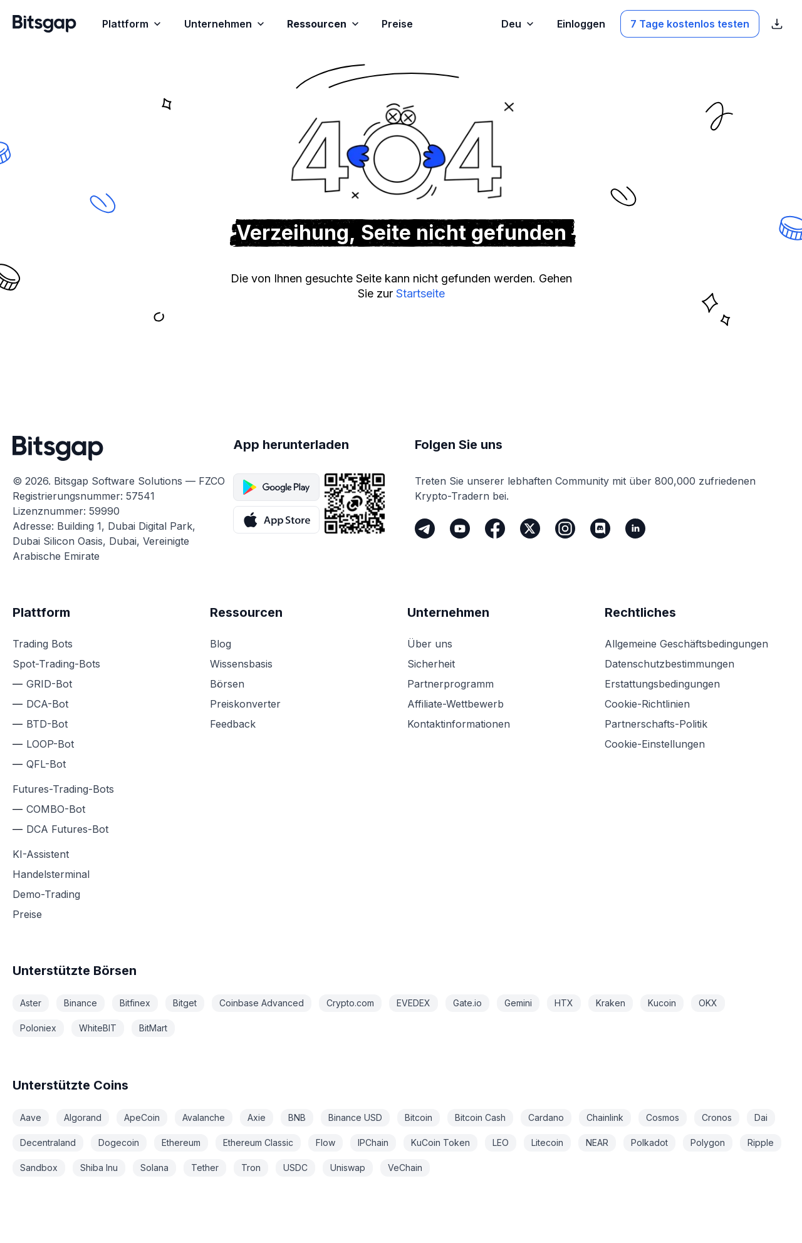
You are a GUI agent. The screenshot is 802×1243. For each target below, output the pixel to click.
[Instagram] (565, 528)
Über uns (429, 643)
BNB (297, 1117)
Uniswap (347, 1167)
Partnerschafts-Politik (656, 724)
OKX (708, 1003)
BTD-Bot (47, 724)
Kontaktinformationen (458, 724)
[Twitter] (530, 528)
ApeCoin (142, 1117)
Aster (30, 1003)
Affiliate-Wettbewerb (455, 704)
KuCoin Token (440, 1142)
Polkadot (649, 1142)
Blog (220, 643)
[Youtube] (460, 528)
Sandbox (39, 1167)
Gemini (518, 1003)
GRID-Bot (49, 684)
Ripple (760, 1142)
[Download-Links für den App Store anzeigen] (776, 23)
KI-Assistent (41, 854)
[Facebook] (495, 528)
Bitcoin (418, 1117)
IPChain (373, 1142)
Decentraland (48, 1142)
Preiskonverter (245, 704)
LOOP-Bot (50, 744)
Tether (205, 1167)
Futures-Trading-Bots (63, 789)
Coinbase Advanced (261, 1003)
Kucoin (662, 1003)
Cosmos (662, 1117)
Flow (325, 1142)
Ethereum (181, 1142)
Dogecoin (118, 1142)
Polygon (707, 1142)
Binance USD (355, 1117)
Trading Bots (43, 643)
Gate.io (467, 1003)
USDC (295, 1167)
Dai (761, 1117)
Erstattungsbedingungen (662, 684)
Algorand (83, 1117)
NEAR (597, 1142)
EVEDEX (413, 1003)
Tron (251, 1167)
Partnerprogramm (450, 684)
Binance (80, 1003)
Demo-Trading (46, 894)
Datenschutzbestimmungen (669, 664)
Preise (27, 914)
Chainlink (604, 1117)
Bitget (185, 1003)
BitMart (153, 1028)
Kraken (610, 1003)
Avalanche (203, 1117)
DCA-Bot (47, 704)
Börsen (227, 684)
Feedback (233, 724)
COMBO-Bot (55, 809)
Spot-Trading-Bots (56, 664)
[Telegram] (425, 528)
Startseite (420, 293)
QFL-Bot (46, 764)
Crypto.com (350, 1003)
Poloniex (38, 1028)
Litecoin (547, 1142)
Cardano (546, 1117)
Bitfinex (135, 1003)
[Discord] (600, 528)
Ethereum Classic (258, 1142)
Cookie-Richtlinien (647, 704)
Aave (30, 1117)
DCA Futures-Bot (67, 829)
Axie (256, 1117)
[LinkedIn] (635, 528)
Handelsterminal (51, 874)
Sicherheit (431, 664)
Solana (154, 1167)
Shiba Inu (99, 1167)
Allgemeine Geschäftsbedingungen (686, 643)
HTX (564, 1003)
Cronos (717, 1117)
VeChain (405, 1167)
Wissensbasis (241, 664)
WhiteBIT (98, 1028)
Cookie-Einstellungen (655, 744)
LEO (500, 1142)
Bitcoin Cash (480, 1117)
